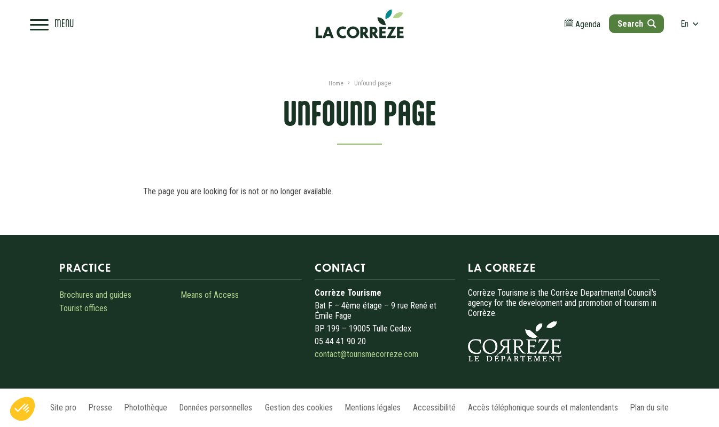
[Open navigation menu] (56, 26)
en (684, 26)
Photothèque (137, 407)
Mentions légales (378, 407)
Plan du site (668, 407)
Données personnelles (212, 407)
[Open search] (630, 26)
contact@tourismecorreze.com (367, 354)
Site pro (45, 407)
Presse (87, 407)
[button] (22, 409)
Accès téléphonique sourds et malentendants (557, 407)
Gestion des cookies (299, 407)
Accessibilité (444, 407)
